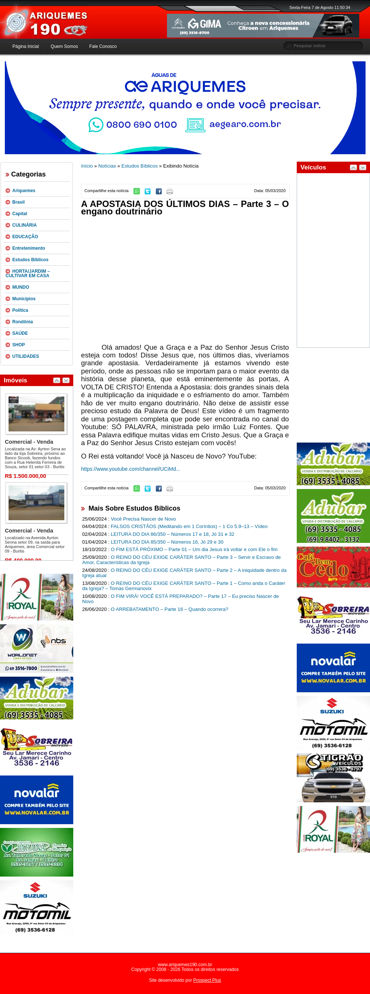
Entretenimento (28, 248)
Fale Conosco (103, 46)
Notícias (107, 166)
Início (87, 166)
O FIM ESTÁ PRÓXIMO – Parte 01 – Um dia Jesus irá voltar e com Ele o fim (194, 549)
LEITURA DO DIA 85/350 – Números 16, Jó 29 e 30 (167, 542)
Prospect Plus (207, 980)
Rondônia (22, 321)
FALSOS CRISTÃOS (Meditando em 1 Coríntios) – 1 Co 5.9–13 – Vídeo (189, 526)
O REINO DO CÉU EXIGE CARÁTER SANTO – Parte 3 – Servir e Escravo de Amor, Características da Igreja (181, 560)
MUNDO (20, 287)
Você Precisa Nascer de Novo (143, 519)
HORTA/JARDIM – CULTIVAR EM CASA (28, 273)
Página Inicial (25, 46)
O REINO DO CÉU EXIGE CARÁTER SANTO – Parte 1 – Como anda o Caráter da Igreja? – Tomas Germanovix (183, 586)
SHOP (18, 344)
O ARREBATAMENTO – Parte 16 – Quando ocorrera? (169, 609)
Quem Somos (64, 46)
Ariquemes (23, 190)
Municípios (24, 298)
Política (20, 310)
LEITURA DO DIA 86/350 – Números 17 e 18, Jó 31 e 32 (172, 534)
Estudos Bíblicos (30, 259)
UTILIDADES (25, 356)
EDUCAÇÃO (25, 236)
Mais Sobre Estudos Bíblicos (134, 508)
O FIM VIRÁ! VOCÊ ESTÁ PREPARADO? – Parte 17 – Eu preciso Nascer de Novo (180, 599)
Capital (19, 213)
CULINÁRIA (24, 225)
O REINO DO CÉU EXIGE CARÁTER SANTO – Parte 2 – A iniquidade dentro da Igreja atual (184, 573)
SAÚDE (20, 333)
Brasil (18, 202)
